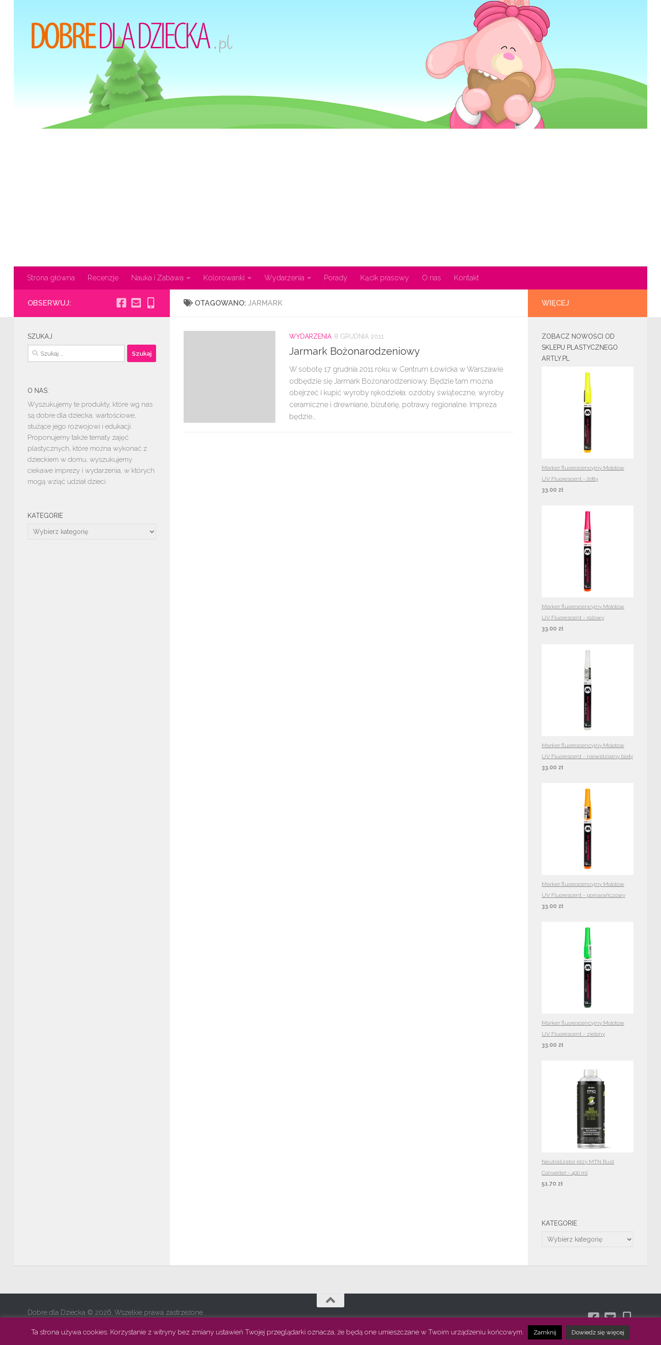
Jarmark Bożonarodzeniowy (354, 351)
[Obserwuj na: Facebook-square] (121, 302)
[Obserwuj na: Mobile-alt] (150, 302)
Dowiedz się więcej (597, 1332)
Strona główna (51, 277)
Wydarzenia (284, 277)
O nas (431, 277)
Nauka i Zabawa (157, 277)
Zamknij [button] (544, 1332)
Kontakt (466, 277)
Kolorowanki (224, 277)
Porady (335, 277)
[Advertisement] (330, 197)
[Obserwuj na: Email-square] (135, 302)
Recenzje (103, 277)
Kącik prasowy (384, 277)
